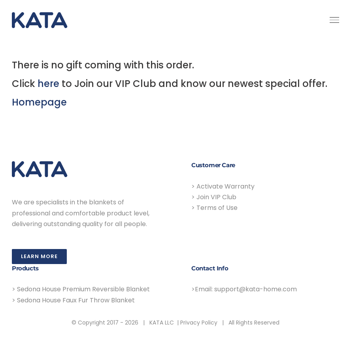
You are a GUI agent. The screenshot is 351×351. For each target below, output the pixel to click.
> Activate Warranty (223, 186)
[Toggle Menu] (334, 20)
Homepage (39, 102)
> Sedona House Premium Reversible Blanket (81, 289)
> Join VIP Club (213, 197)
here (48, 83)
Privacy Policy (198, 322)
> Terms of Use (214, 207)
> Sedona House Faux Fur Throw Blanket (73, 300)
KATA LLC (161, 322)
